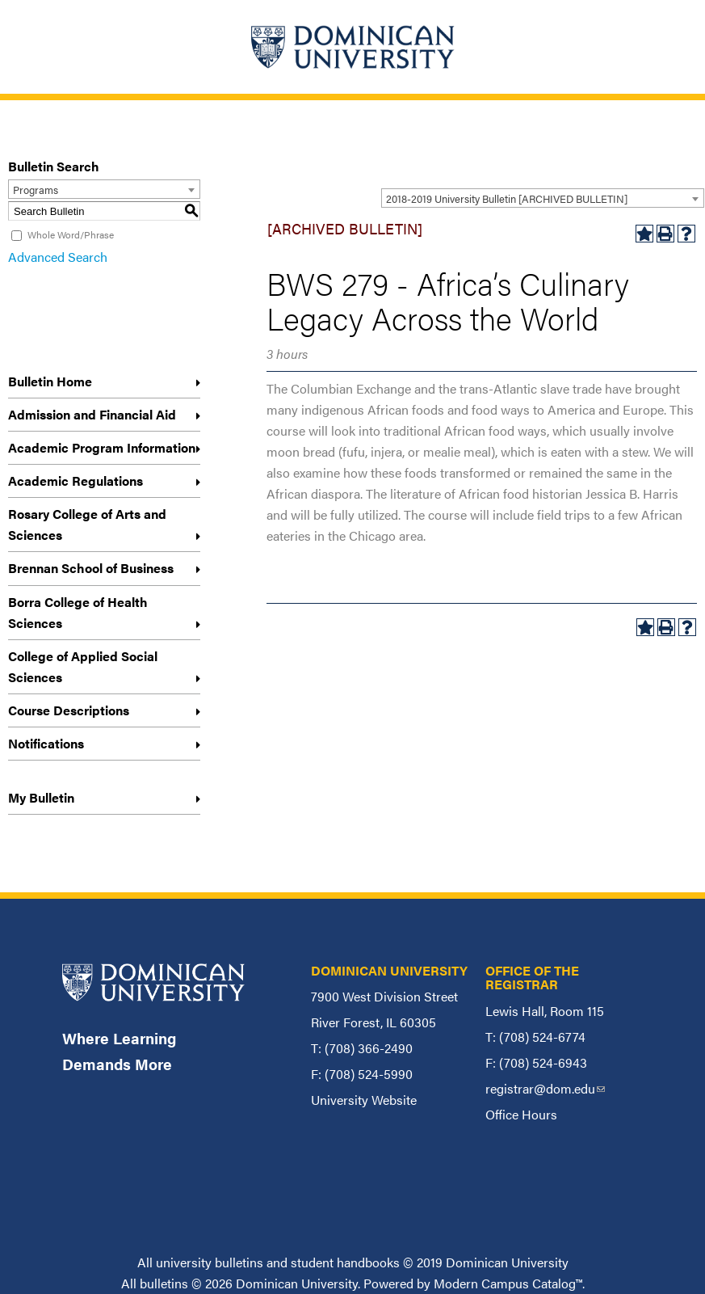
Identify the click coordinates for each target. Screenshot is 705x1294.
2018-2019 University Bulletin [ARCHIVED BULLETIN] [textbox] (506, 198)
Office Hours (521, 1114)
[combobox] (542, 198)
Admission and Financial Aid (92, 414)
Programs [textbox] (35, 189)
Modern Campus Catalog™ (508, 1283)
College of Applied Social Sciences (82, 666)
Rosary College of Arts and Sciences (87, 524)
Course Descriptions (68, 710)
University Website (364, 1099)
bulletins (164, 1283)
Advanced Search (57, 256)
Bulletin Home (50, 381)
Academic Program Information (101, 447)
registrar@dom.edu (545, 1088)
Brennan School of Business (91, 567)
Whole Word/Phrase (70, 234)
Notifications (46, 743)
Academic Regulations (75, 480)
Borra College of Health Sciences (78, 612)
